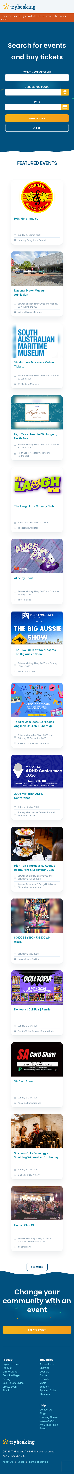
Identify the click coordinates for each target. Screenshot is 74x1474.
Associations (47, 1364)
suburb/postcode (37, 86)
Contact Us (46, 1409)
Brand (43, 1428)
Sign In (6, 1390)
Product (7, 1367)
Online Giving (10, 1371)
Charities (44, 1367)
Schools (44, 1386)
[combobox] (37, 92)
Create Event (37, 1329)
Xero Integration (49, 1424)
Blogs (43, 1413)
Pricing (6, 1379)
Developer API (48, 1420)
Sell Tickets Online (13, 1382)
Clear (37, 128)
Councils (44, 1371)
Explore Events (11, 1364)
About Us (8, 1461)
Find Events (37, 118)
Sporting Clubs (48, 1390)
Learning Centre (49, 1417)
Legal (21, 1461)
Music (43, 1382)
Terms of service (38, 1461)
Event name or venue (37, 72)
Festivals (44, 1379)
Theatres (45, 1394)
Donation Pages (12, 1375)
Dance (43, 1375)
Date (37, 101)
